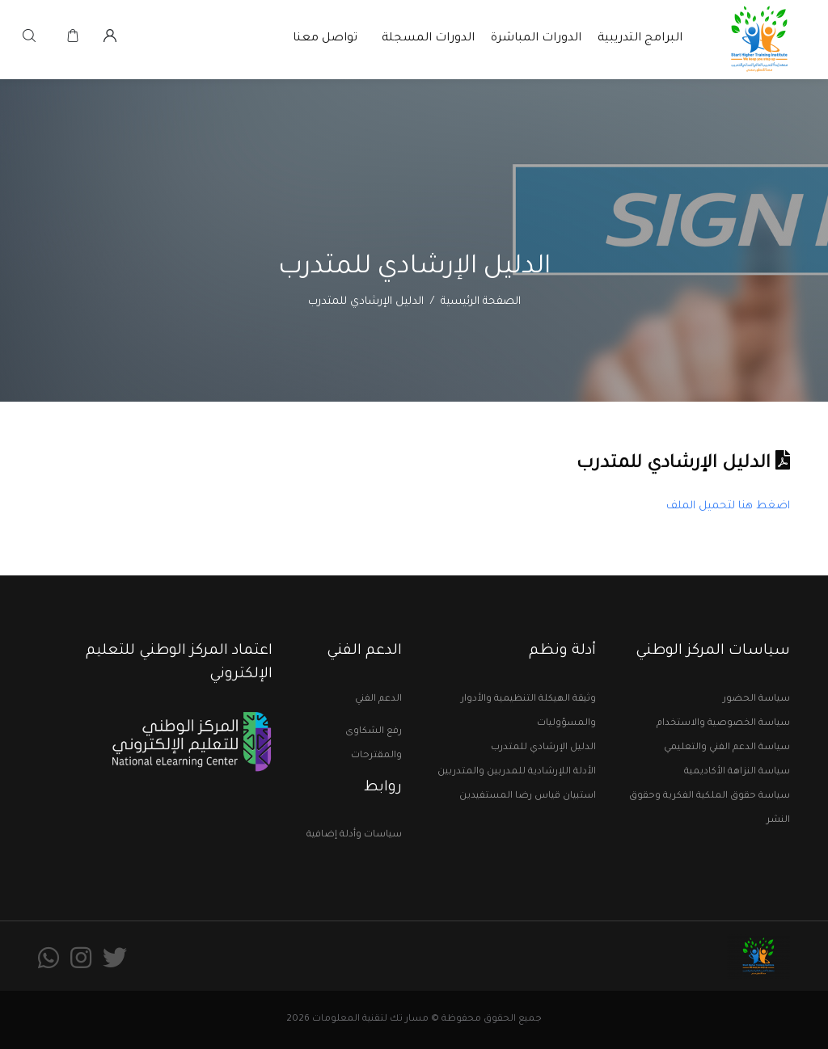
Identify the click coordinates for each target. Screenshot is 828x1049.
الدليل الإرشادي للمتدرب (543, 748)
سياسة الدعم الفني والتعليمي (727, 748)
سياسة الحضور (756, 699)
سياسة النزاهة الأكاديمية (737, 772)
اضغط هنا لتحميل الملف (728, 506)
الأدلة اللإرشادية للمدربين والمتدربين (516, 772)
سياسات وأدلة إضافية (354, 835)
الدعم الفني (378, 699)
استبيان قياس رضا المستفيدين (527, 796)
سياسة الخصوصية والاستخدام (723, 723)
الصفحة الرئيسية (481, 302)
